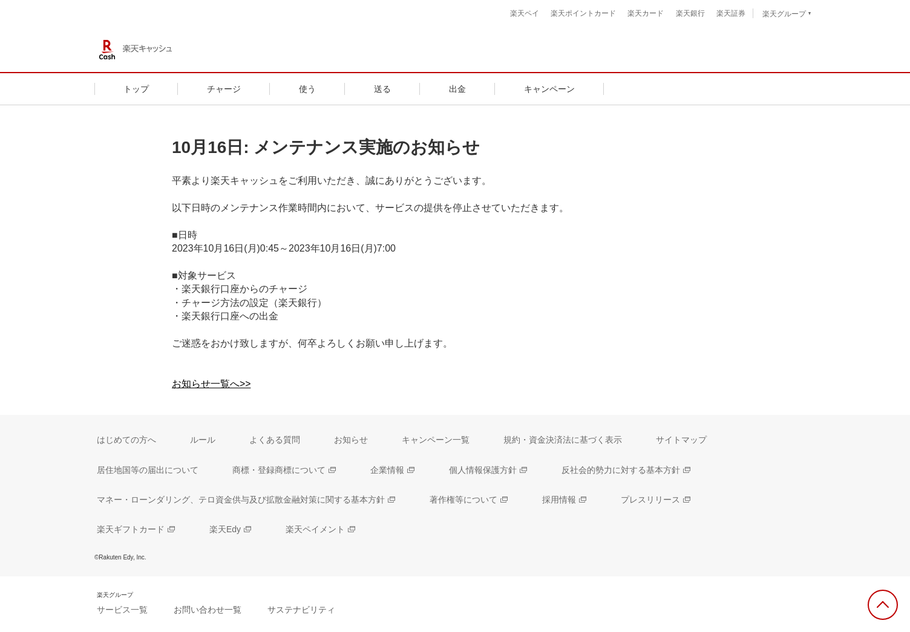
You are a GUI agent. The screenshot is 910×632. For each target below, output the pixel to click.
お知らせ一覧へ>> (211, 384)
